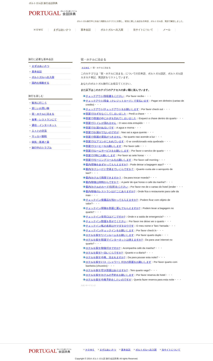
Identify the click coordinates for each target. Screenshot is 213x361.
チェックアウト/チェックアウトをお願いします (112, 109)
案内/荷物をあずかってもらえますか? (107, 164)
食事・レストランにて (44, 119)
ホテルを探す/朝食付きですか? (103, 248)
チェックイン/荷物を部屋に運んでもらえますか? (113, 208)
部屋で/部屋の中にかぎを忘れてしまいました (111, 118)
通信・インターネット (44, 125)
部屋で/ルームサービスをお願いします (107, 150)
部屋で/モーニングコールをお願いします (108, 159)
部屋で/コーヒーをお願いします (103, 146)
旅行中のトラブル (42, 147)
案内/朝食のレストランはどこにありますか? (110, 191)
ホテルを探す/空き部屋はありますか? (107, 270)
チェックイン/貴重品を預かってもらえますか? (112, 199)
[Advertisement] (106, 43)
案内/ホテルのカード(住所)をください (107, 186)
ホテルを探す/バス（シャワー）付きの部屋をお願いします (118, 262)
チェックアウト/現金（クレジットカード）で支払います (117, 100)
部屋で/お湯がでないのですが (102, 132)
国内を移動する (40, 82)
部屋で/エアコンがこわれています (105, 141)
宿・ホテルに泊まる (43, 113)
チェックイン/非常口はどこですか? (105, 216)
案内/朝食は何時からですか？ (102, 182)
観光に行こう (39, 102)
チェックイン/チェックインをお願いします (110, 230)
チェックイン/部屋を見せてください (106, 221)
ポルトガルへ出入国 (43, 77)
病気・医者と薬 (40, 141)
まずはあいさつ (40, 66)
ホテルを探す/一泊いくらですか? (104, 252)
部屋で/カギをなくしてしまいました (106, 113)
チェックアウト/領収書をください (105, 96)
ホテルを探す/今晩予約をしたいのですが (108, 279)
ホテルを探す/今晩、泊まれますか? (105, 257)
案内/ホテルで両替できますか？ (103, 177)
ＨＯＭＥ (86, 68)
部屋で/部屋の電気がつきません (103, 136)
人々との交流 (39, 130)
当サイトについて (171, 349)
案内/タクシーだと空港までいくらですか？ (110, 169)
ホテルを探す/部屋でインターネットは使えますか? (114, 239)
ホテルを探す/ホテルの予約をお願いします (110, 274)
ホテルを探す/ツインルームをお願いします (110, 235)
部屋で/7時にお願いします (100, 155)
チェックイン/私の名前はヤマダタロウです (110, 225)
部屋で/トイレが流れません (101, 123)
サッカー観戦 (39, 136)
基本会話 (37, 71)
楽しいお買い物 (40, 108)
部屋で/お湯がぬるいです (100, 127)
